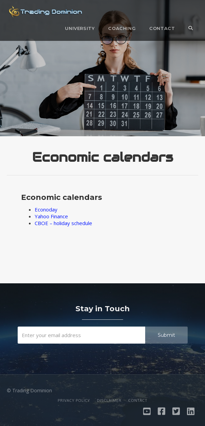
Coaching (122, 28)
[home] (43, 13)
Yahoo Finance (51, 216)
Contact (162, 28)
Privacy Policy (74, 400)
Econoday (46, 209)
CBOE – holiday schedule (63, 223)
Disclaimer (109, 400)
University (80, 28)
